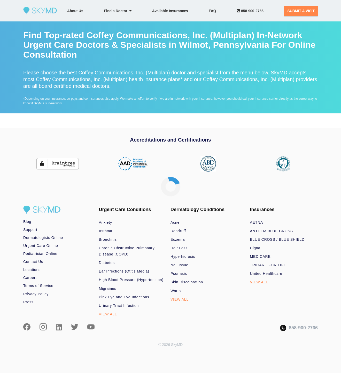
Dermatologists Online (43, 238)
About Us (75, 11)
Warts (176, 291)
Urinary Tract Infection (119, 306)
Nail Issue (179, 265)
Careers (30, 278)
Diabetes (107, 263)
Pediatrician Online (40, 254)
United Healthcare (266, 273)
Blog (27, 222)
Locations (32, 270)
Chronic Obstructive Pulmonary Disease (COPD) (127, 251)
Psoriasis (179, 273)
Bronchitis (108, 239)
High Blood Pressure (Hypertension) (131, 280)
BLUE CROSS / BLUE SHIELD (277, 239)
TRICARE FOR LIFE (268, 265)
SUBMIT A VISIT (301, 11)
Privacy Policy (36, 294)
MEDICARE (260, 256)
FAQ (212, 11)
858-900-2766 (250, 11)
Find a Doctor (117, 11)
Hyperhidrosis (183, 256)
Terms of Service (38, 286)
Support (30, 230)
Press (28, 302)
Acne (175, 222)
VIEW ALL (108, 314)
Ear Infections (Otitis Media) (124, 271)
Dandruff (178, 231)
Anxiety (105, 222)
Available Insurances (170, 11)
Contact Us (33, 262)
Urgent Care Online (40, 246)
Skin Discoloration (187, 282)
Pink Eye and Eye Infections (124, 297)
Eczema (178, 239)
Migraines (108, 288)
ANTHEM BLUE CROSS (271, 231)
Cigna (255, 248)
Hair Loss (179, 248)
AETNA (256, 222)
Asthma (105, 231)
